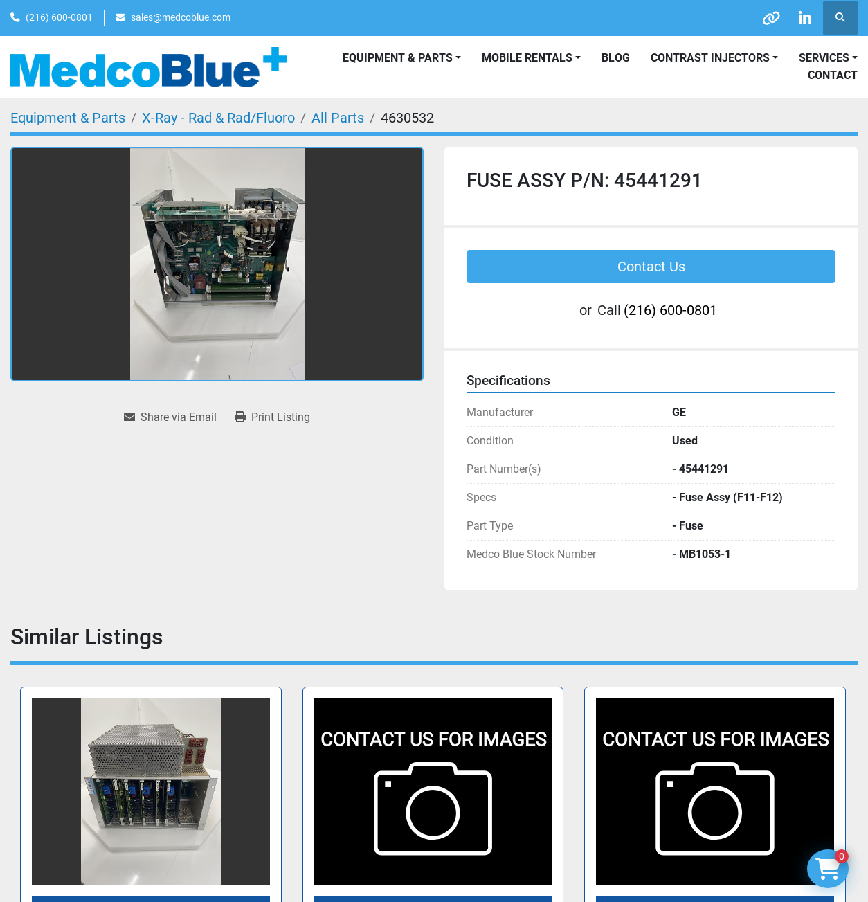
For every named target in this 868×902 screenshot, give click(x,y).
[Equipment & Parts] (67, 117)
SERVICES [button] (824, 57)
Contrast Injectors (710, 57)
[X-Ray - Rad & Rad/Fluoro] (218, 117)
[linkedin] (804, 18)
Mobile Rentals (527, 57)
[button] (531, 58)
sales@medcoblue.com (180, 17)
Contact (833, 75)
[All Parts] (337, 117)
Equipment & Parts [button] (398, 57)
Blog (616, 57)
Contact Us (651, 266)
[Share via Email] (170, 417)
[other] (769, 18)
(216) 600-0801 (59, 17)
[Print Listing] (272, 417)
